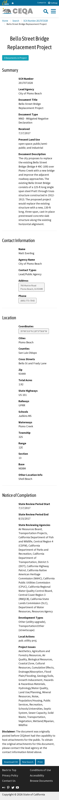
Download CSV (11, 761)
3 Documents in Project (15, 57)
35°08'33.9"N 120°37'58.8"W (33, 331)
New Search (27, 761)
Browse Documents (41, 780)
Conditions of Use (40, 770)
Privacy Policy (10, 775)
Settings (52, 2)
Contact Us (41, 2)
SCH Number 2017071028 (36, 20)
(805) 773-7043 (27, 300)
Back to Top (9, 770)
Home (5, 20)
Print (40, 761)
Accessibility (37, 775)
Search (16, 20)
